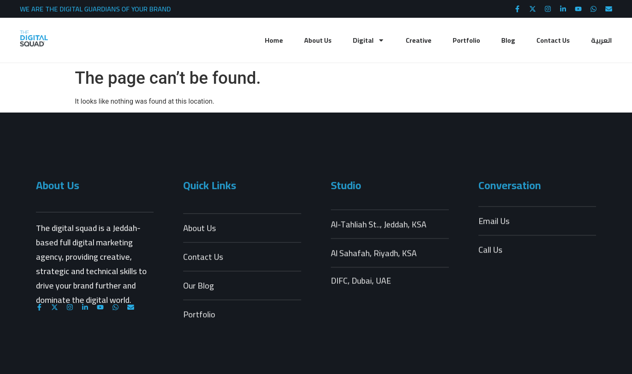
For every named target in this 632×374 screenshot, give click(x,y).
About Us (318, 40)
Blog (508, 40)
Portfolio (466, 40)
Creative (418, 40)
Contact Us (553, 40)
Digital (369, 40)
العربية (601, 40)
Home (274, 40)
